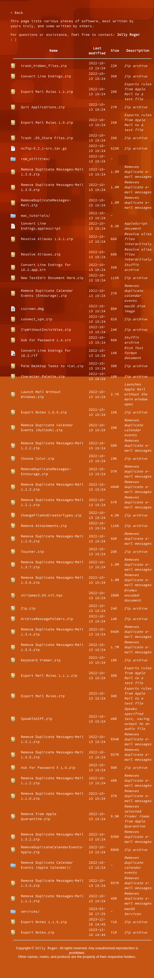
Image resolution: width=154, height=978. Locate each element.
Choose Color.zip (37, 458)
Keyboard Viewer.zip (41, 660)
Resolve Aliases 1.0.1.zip (47, 239)
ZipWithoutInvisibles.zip (46, 329)
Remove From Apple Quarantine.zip (38, 817)
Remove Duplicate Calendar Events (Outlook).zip (47, 428)
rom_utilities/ (35, 159)
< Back (16, 12)
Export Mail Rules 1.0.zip (47, 122)
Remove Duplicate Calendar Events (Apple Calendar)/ (47, 865)
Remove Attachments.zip (44, 526)
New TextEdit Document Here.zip (52, 278)
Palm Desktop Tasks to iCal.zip (52, 366)
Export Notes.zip (37, 932)
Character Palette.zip (43, 376)
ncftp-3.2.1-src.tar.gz (44, 148)
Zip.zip (28, 608)
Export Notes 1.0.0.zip (44, 412)
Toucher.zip (32, 551)
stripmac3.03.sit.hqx (42, 595)
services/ (30, 911)
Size (115, 50)
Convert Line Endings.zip (46, 76)
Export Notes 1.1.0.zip (44, 922)
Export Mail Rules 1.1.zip (47, 91)
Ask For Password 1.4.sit (46, 340)
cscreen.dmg (32, 308)
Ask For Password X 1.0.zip (48, 767)
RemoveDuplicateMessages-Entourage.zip (46, 472)
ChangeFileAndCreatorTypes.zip (51, 515)
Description (137, 50)
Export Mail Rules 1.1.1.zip (49, 675)
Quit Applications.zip (43, 107)
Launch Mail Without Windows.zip (41, 395)
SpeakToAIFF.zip (36, 719)
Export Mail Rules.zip (43, 696)
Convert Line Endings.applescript (41, 226)
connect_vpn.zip (36, 319)
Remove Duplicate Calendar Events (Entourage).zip (47, 293)
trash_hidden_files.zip (44, 66)
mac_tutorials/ (35, 215)
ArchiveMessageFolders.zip (47, 619)
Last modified (97, 51)
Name (53, 50)
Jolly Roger (128, 34)
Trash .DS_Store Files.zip (47, 138)
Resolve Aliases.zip (41, 254)
